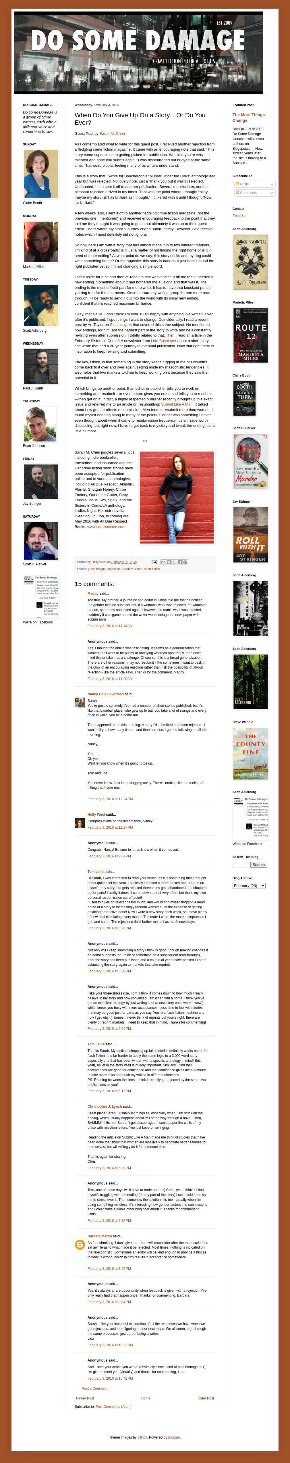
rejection (114, 569)
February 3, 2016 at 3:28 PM (109, 928)
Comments (246, 193)
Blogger (174, 1437)
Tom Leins (96, 872)
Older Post (206, 1398)
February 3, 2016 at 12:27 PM (110, 827)
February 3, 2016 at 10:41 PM (110, 1378)
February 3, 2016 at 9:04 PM (109, 1302)
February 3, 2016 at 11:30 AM (110, 679)
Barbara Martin (100, 1236)
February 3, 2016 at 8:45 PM (109, 1269)
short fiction (152, 569)
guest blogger (97, 569)
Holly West (96, 815)
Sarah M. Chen (112, 133)
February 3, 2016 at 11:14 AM (110, 626)
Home (145, 1398)
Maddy (93, 594)
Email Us (239, 216)
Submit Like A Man (176, 404)
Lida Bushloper (163, 341)
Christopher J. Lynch (105, 1107)
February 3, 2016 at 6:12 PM (109, 1091)
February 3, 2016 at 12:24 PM (110, 799)
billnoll (142, 1437)
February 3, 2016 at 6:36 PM (109, 1168)
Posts (242, 184)
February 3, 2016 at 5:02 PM (109, 1029)
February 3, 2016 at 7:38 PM (109, 1221)
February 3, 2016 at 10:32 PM (110, 1345)
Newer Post (85, 1398)
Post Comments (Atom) (114, 1407)
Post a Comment (94, 1389)
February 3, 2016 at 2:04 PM (109, 856)
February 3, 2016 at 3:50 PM (109, 971)
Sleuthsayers (121, 324)
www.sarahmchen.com (106, 527)
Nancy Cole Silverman (106, 694)
